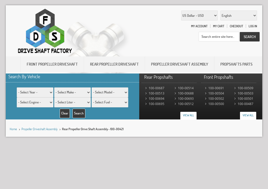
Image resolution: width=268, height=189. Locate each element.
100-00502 (216, 98)
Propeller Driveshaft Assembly (39, 129)
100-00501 (245, 98)
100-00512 (186, 104)
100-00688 (186, 93)
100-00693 (186, 98)
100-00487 (245, 104)
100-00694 (156, 98)
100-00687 (156, 88)
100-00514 (186, 88)
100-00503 (245, 93)
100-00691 (216, 88)
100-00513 (156, 93)
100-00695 (156, 104)
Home (13, 129)
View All (188, 115)
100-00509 (245, 88)
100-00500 (216, 104)
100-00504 (216, 93)
